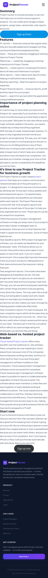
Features (6, 490)
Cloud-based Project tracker (14, 341)
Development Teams (11, 528)
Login (5, 505)
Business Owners (10, 524)
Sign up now (24, 448)
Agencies (6, 533)
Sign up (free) (24, 34)
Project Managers (10, 519)
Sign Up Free (8, 500)
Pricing (6, 495)
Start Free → (24, 556)
